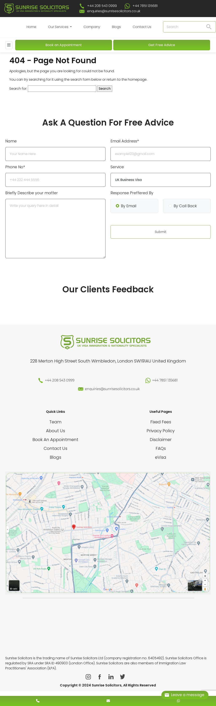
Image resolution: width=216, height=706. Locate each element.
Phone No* (15, 167)
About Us (55, 431)
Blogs (116, 26)
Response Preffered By (132, 192)
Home (31, 26)
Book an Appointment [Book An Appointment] (63, 45)
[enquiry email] (108, 700)
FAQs (161, 448)
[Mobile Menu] (8, 45)
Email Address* (125, 141)
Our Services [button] (58, 26)
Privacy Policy (161, 431)
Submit (160, 231)
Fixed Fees (160, 422)
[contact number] (37, 700)
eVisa (160, 457)
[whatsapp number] (178, 700)
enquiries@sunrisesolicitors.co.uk (113, 11)
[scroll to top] (108, 688)
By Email (128, 206)
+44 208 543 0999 (102, 5)
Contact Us (142, 26)
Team (55, 422)
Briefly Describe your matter (31, 192)
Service (117, 167)
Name (11, 141)
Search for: (18, 88)
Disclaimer (160, 440)
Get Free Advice (161, 45)
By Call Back (185, 206)
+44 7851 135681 (145, 5)
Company (92, 26)
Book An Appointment (55, 440)
